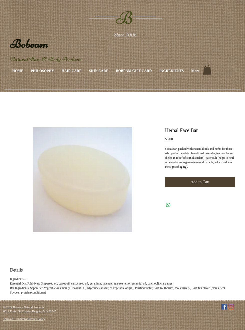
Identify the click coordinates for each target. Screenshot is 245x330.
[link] (207, 69)
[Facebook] (224, 307)
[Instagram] (231, 307)
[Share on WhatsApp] (168, 205)
